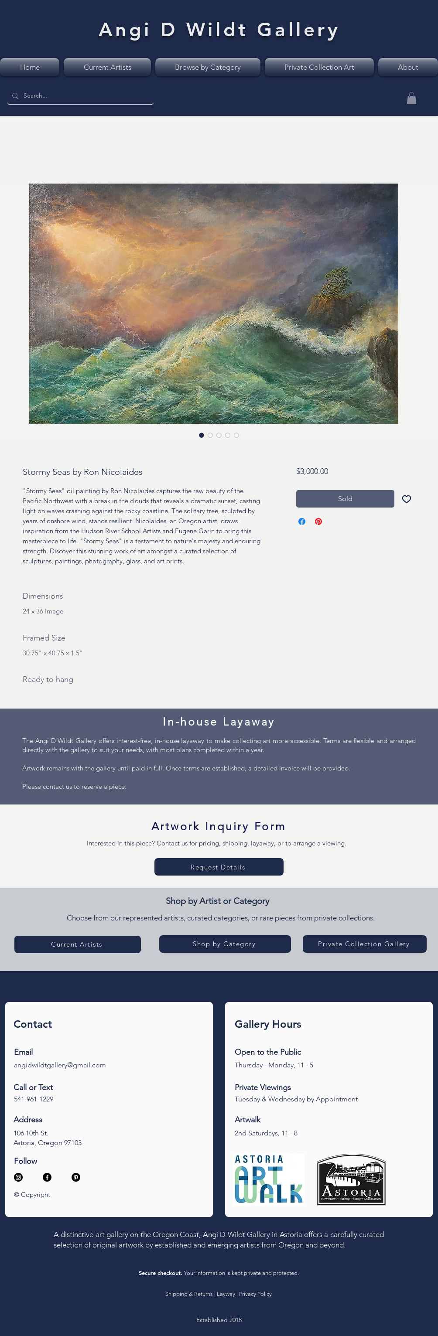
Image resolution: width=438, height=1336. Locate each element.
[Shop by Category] (225, 944)
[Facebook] (47, 1177)
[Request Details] (219, 867)
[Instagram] (18, 1177)
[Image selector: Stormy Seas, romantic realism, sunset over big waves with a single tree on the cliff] (201, 435)
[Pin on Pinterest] (318, 521)
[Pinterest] (76, 1177)
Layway (226, 1294)
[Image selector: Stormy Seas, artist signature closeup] (227, 435)
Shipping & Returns (189, 1294)
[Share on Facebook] (302, 521)
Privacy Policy (255, 1294)
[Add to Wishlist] (406, 499)
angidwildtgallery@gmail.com (60, 1065)
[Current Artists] (77, 944)
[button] (412, 98)
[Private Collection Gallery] (365, 944)
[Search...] (80, 96)
